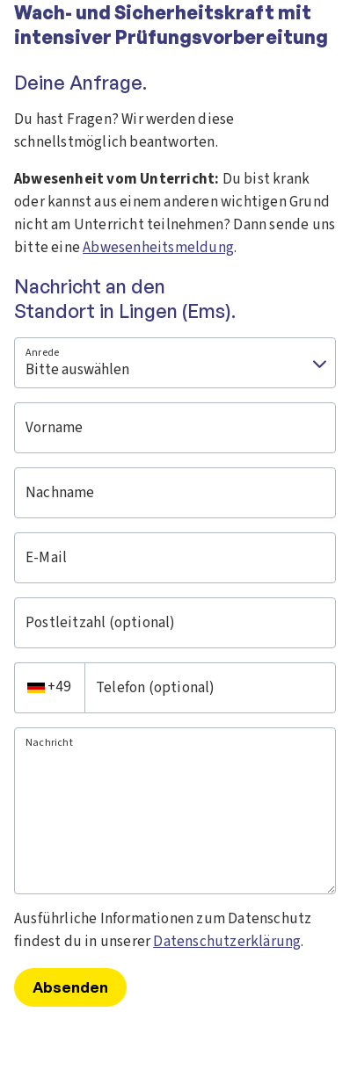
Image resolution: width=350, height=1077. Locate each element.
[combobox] (49, 687)
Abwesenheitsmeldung (158, 247)
